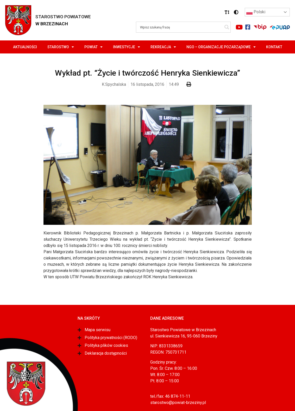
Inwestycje (126, 47)
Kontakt (274, 47)
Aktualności (25, 47)
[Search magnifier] (226, 27)
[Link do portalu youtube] (239, 27)
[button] (227, 12)
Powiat (93, 47)
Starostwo (60, 47)
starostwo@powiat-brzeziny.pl (178, 402)
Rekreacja (163, 47)
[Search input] (181, 27)
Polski (255, 12)
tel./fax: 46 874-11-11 (170, 396)
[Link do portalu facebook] (247, 27)
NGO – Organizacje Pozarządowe (221, 47)
